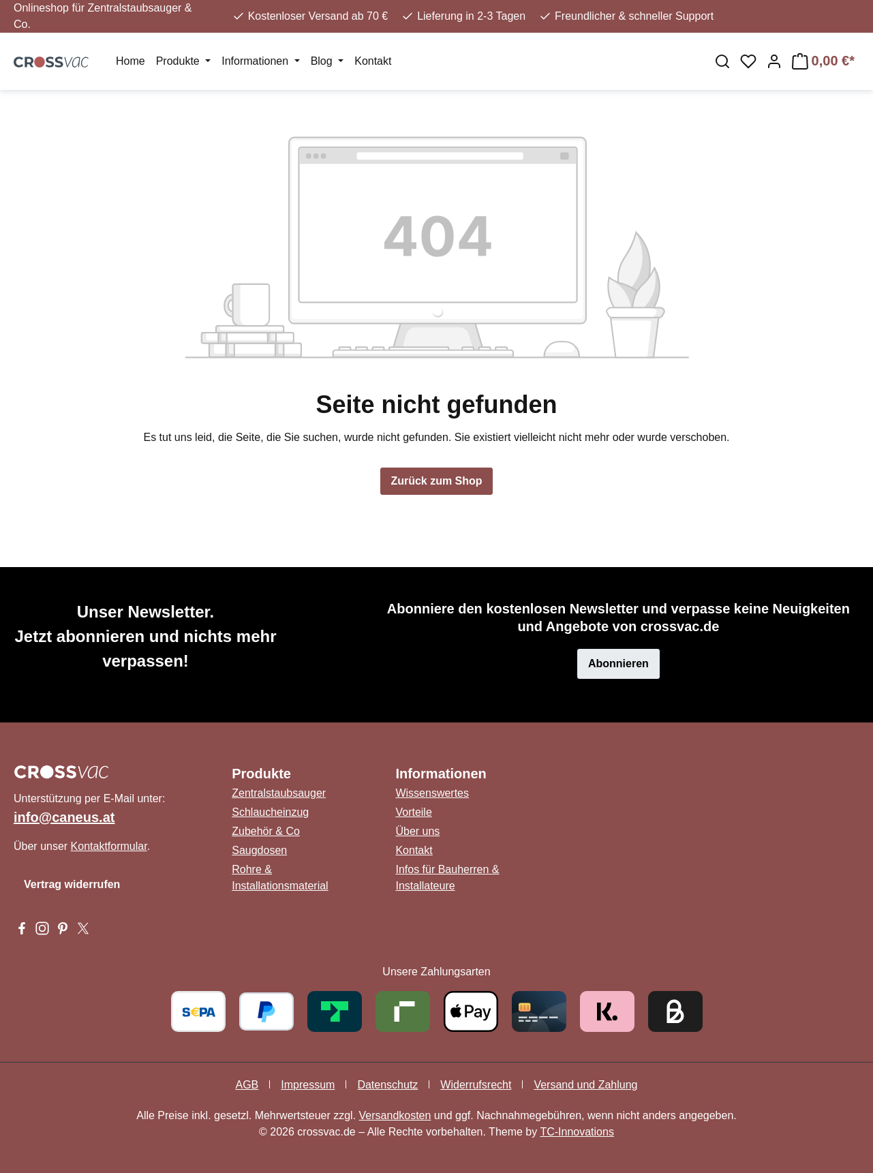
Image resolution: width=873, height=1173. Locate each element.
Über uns (417, 831)
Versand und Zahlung (585, 1085)
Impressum (308, 1085)
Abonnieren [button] (618, 663)
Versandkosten (395, 1115)
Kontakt (413, 850)
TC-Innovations (577, 1132)
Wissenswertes (432, 793)
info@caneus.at (64, 817)
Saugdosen (259, 850)
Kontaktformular (109, 846)
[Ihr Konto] (774, 61)
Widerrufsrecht (475, 1085)
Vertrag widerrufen (72, 884)
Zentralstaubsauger (279, 793)
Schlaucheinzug (270, 812)
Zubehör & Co (266, 831)
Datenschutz (387, 1085)
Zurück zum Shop (436, 481)
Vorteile (413, 812)
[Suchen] (722, 61)
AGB (246, 1085)
